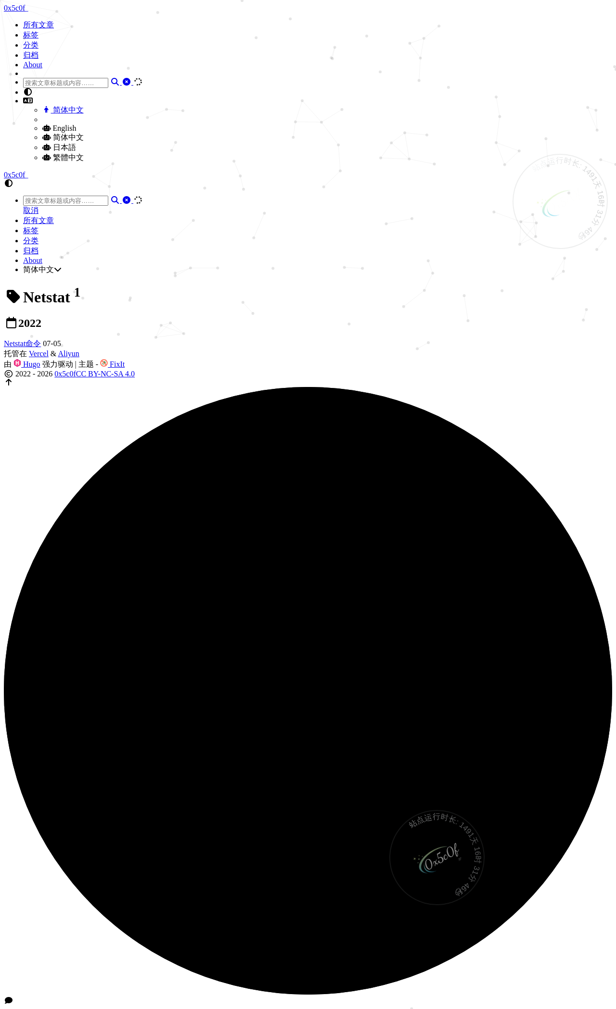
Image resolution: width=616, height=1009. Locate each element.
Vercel (39, 353)
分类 (30, 45)
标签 (30, 35)
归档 (30, 55)
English (59, 128)
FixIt (112, 364)
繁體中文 (63, 157)
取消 (30, 210)
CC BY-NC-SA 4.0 (105, 374)
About (32, 65)
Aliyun (68, 353)
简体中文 (63, 110)
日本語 (59, 147)
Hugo (26, 364)
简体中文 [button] (42, 269)
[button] (317, 92)
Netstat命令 (22, 343)
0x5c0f (65, 374)
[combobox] (65, 83)
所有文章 (38, 25)
